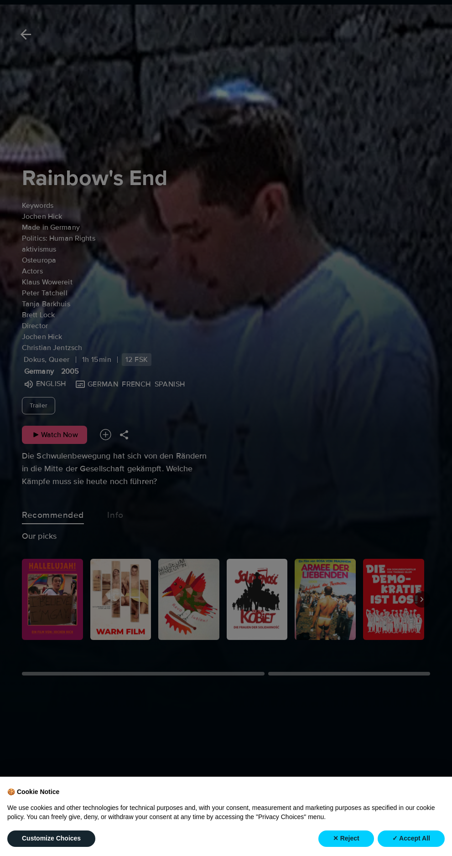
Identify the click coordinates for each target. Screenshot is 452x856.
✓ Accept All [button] (411, 838)
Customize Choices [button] (51, 838)
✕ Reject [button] (346, 838)
